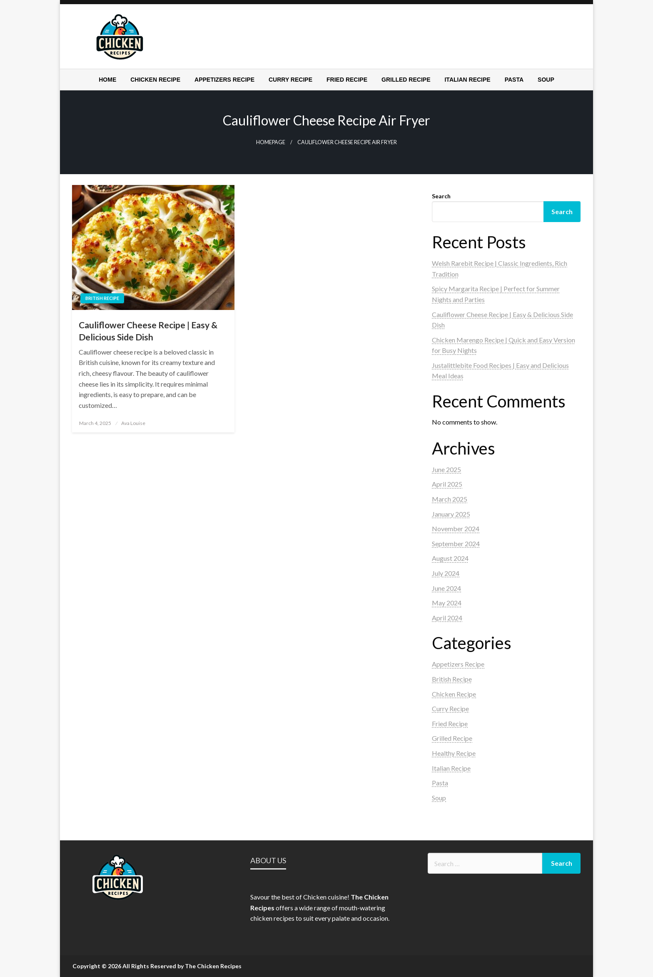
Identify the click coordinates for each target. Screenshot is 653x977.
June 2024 (446, 588)
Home (107, 79)
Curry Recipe (290, 79)
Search (441, 196)
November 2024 (455, 528)
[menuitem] (107, 79)
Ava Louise (133, 423)
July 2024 (445, 573)
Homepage (270, 142)
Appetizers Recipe (224, 79)
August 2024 (450, 558)
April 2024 (447, 618)
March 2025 (449, 499)
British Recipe (102, 298)
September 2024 (456, 543)
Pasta (514, 79)
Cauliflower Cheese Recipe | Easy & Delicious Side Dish (148, 331)
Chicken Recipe (155, 79)
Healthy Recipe (454, 753)
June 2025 (446, 469)
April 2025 (447, 484)
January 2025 (451, 514)
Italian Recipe (467, 79)
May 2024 (446, 603)
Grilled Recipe (405, 79)
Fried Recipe (346, 79)
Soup (546, 79)
